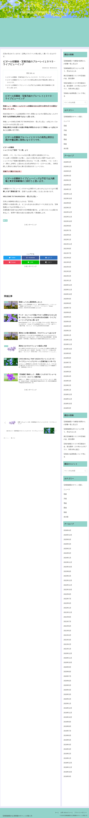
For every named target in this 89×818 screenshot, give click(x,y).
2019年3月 (67, 381)
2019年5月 (67, 372)
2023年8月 (67, 203)
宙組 (65, 144)
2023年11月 (68, 194)
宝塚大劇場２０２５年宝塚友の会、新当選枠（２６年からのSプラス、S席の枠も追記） (75, 86)
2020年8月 (67, 303)
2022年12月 (68, 212)
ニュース (67, 121)
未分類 (66, 148)
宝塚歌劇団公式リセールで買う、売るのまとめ (74, 69)
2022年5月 (67, 235)
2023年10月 (68, 198)
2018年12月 (68, 394)
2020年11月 (68, 290)
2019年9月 (67, 353)
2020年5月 (67, 317)
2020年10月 (68, 294)
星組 (65, 139)
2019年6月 (67, 367)
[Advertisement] (44, 35)
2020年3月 (67, 326)
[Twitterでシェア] (12, 258)
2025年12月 (68, 166)
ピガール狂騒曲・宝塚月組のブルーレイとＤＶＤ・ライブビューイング (29, 77)
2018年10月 (68, 403)
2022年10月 (68, 221)
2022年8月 (67, 226)
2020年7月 (67, 308)
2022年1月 (67, 239)
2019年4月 (67, 376)
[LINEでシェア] (30, 262)
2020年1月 (67, 335)
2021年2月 (67, 276)
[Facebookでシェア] (30, 258)
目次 (28, 73)
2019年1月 (67, 390)
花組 (65, 126)
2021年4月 (67, 267)
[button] (48, 262)
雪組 (65, 135)
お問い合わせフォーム (66, 812)
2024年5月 (67, 185)
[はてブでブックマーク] (48, 258)
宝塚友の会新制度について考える (75, 94)
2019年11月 (68, 344)
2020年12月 (68, 285)
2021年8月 (67, 248)
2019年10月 (68, 349)
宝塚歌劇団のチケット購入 (73, 117)
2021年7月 (67, 253)
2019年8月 (67, 358)
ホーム (57, 812)
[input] (75, 102)
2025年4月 (67, 176)
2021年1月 (67, 280)
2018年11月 (68, 399)
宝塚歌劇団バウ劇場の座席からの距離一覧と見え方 (75, 62)
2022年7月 (67, 230)
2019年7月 (67, 362)
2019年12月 (68, 340)
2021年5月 (67, 262)
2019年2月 (67, 385)
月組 (5, 220)
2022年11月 (68, 217)
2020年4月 (67, 321)
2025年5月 (67, 171)
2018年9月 (67, 408)
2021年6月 (67, 258)
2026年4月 (67, 162)
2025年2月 (67, 180)
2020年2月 (67, 330)
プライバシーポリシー (80, 812)
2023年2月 (67, 208)
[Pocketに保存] (12, 262)
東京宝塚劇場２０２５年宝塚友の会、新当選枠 (75, 77)
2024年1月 (67, 189)
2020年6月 (67, 312)
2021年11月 (68, 244)
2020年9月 (67, 299)
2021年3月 (67, 271)
